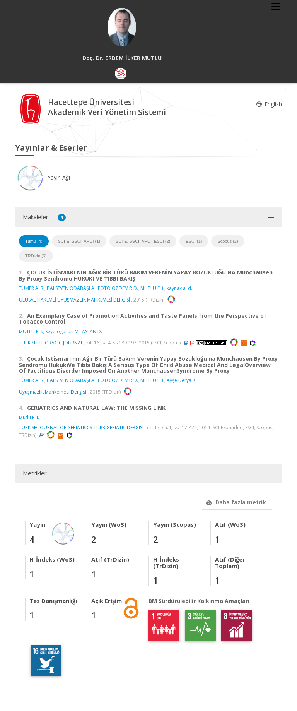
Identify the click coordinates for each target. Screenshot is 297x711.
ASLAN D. (92, 331)
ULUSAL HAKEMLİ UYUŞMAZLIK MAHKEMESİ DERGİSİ (74, 299)
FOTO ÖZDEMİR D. (118, 288)
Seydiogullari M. (62, 331)
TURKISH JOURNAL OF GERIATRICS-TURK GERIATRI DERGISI (81, 427)
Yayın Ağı (42, 177)
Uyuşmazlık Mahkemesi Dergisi (52, 392)
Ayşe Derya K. (181, 380)
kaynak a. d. (179, 288)
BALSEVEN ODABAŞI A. (71, 288)
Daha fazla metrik (235, 502)
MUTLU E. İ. (152, 288)
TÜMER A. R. (31, 288)
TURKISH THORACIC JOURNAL (51, 342)
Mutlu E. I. (29, 417)
